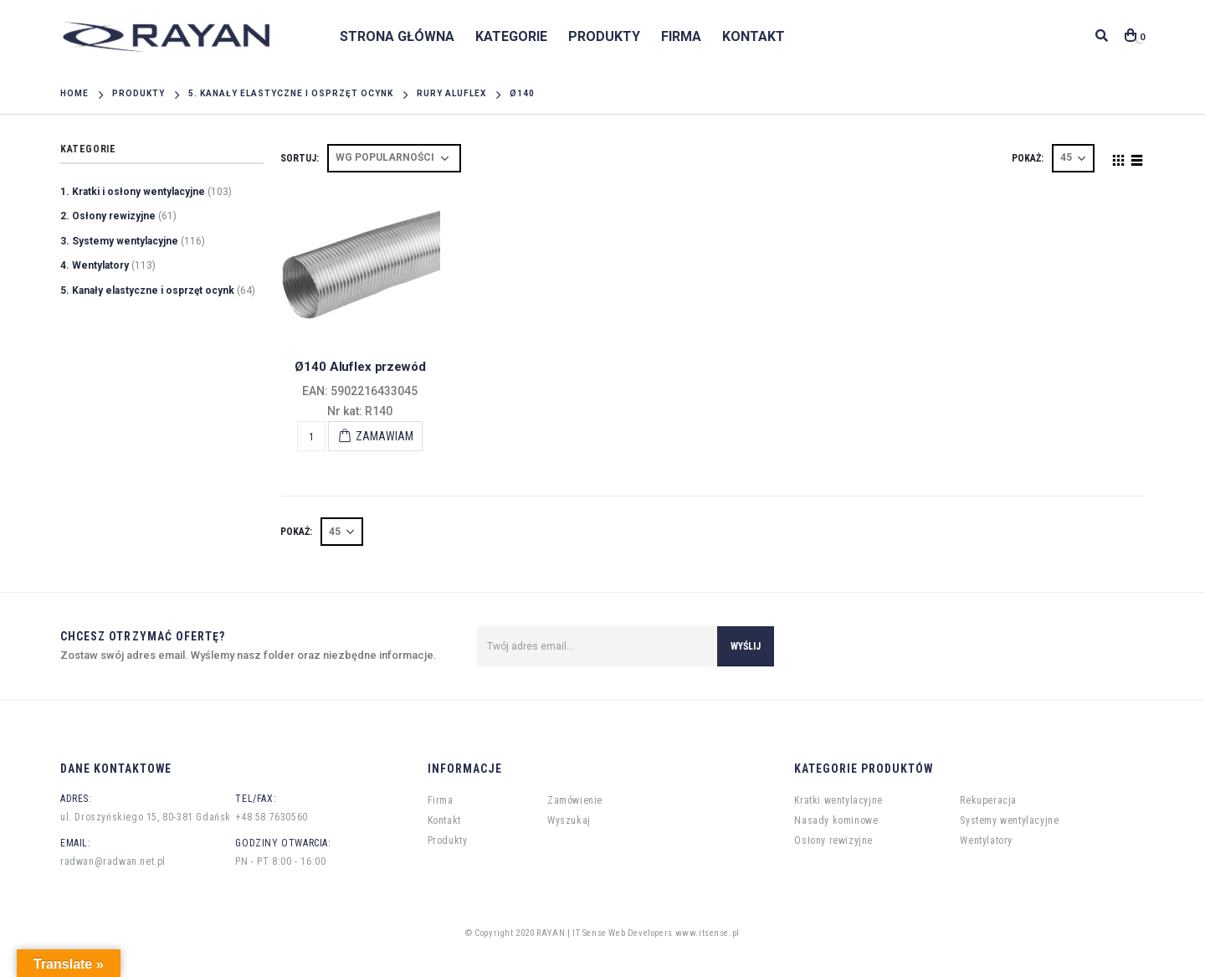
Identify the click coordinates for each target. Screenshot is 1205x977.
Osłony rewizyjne (833, 840)
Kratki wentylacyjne (838, 800)
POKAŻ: (1027, 158)
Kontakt (753, 36)
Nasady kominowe (836, 820)
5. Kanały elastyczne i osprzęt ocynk (147, 290)
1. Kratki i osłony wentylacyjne (132, 192)
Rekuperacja (988, 800)
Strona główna (397, 36)
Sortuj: (299, 158)
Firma (681, 36)
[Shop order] (394, 158)
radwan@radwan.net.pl (113, 861)
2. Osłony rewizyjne (108, 216)
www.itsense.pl (707, 933)
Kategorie (511, 36)
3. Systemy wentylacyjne (119, 241)
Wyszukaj (569, 820)
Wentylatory (986, 840)
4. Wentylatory (94, 265)
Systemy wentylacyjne (1009, 820)
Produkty (604, 36)
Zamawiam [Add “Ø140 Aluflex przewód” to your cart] (384, 436)
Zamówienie (574, 800)
